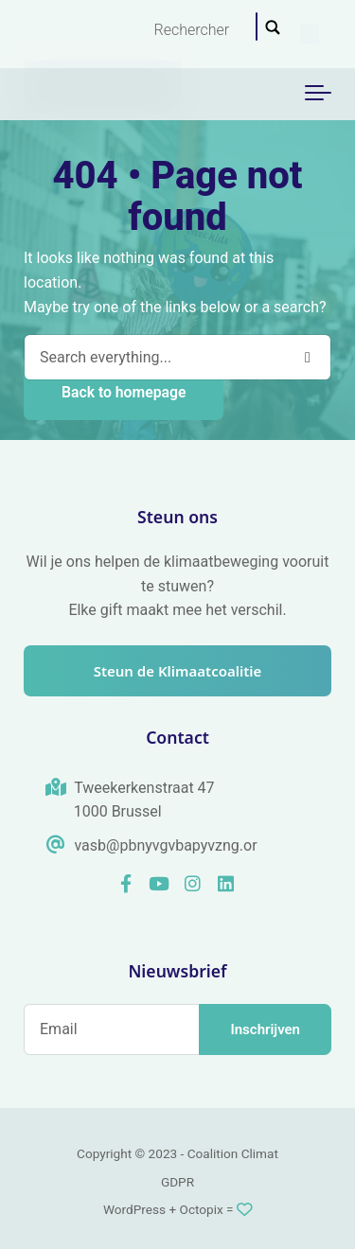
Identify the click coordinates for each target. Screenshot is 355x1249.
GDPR (177, 1181)
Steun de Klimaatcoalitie (178, 670)
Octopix (201, 1209)
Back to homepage (124, 392)
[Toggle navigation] (318, 93)
